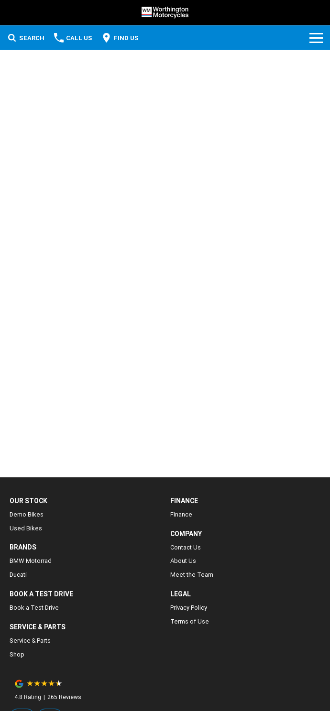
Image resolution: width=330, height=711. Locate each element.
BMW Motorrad (31, 561)
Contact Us (185, 547)
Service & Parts (30, 640)
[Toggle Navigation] (316, 38)
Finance (181, 514)
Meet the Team (191, 575)
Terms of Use (189, 621)
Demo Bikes (27, 514)
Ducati (18, 575)
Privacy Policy (188, 607)
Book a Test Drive (34, 607)
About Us (183, 561)
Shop (17, 654)
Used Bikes (26, 528)
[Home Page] (165, 12)
